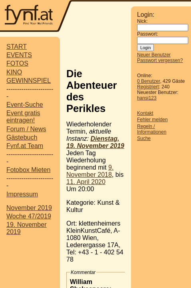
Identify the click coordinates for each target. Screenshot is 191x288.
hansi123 (147, 98)
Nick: (142, 21)
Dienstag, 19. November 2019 (95, 142)
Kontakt (145, 113)
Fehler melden (152, 119)
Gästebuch (21, 137)
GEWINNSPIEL (28, 80)
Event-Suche (24, 104)
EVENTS (19, 55)
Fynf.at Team (24, 145)
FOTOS (17, 63)
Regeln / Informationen (151, 129)
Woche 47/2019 (28, 216)
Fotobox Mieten (28, 169)
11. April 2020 (85, 181)
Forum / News (26, 129)
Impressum (22, 194)
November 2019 (29, 207)
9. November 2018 (89, 171)
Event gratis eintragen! (23, 117)
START (16, 46)
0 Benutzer (148, 81)
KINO (14, 72)
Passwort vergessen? (160, 60)
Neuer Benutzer (154, 55)
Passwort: (147, 34)
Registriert (148, 87)
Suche (144, 138)
